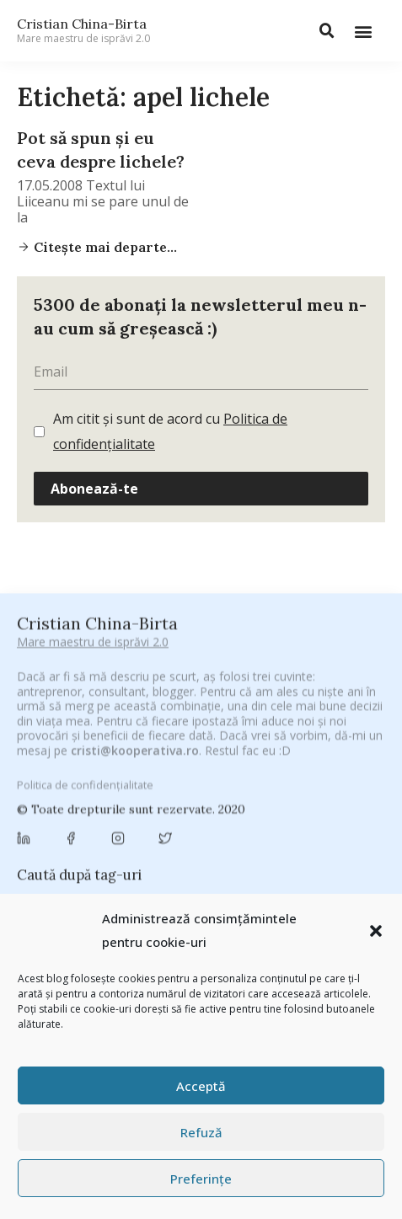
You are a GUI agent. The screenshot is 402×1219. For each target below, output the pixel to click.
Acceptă (201, 1085)
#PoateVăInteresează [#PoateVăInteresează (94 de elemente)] (86, 743)
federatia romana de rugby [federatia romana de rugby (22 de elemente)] (214, 877)
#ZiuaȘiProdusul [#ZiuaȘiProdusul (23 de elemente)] (323, 743)
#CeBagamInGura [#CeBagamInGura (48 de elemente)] (71, 722)
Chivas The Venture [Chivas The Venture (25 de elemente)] (302, 831)
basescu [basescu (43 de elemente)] (96, 785)
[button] (375, 930)
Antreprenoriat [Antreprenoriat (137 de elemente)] (213, 765)
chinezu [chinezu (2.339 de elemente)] (195, 829)
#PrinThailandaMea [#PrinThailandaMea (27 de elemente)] (214, 743)
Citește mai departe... (103, 246)
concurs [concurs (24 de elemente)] (46, 854)
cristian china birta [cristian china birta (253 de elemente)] (145, 853)
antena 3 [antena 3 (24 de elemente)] (125, 765)
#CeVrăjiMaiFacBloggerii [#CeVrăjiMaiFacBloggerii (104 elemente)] (208, 722)
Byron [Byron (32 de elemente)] (104, 806)
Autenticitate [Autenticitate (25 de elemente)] (311, 765)
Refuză (201, 1132)
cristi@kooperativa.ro (135, 630)
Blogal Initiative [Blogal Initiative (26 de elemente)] (177, 785)
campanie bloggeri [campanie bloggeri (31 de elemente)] (187, 806)
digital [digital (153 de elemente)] (104, 877)
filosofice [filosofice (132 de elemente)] (332, 877)
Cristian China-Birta (83, 30)
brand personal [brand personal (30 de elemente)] (275, 785)
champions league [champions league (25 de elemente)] (91, 831)
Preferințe (201, 1178)
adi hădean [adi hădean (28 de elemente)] (54, 765)
